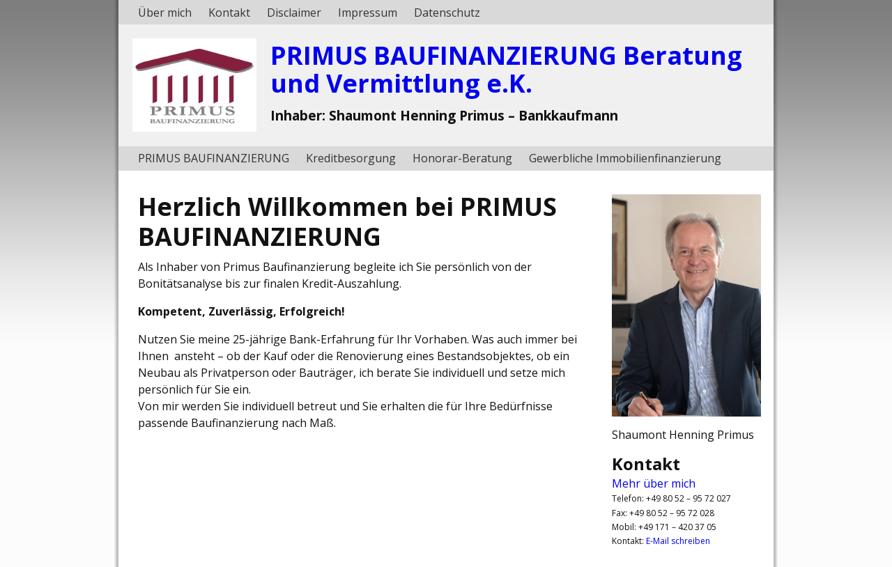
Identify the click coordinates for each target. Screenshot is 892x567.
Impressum (367, 12)
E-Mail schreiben (678, 541)
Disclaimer (294, 12)
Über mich (165, 12)
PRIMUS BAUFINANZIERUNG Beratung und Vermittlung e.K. (506, 69)
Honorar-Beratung (462, 158)
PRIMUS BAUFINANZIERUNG (213, 158)
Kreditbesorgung (351, 158)
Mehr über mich (653, 483)
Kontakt (229, 12)
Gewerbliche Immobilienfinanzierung (625, 158)
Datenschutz (447, 12)
